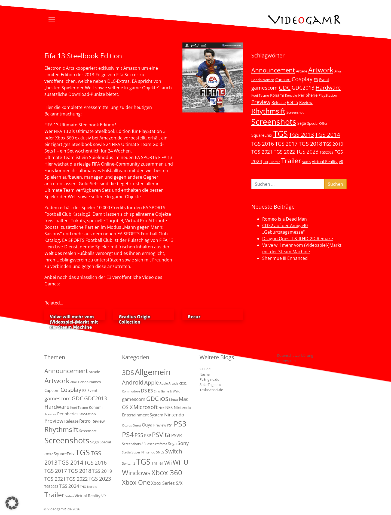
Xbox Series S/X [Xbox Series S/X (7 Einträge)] (166, 483)
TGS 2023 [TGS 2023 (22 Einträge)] (307, 151)
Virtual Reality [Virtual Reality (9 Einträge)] (325, 161)
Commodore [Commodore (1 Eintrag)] (131, 391)
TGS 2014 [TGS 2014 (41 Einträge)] (327, 134)
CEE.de (205, 368)
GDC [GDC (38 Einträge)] (152, 399)
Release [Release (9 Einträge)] (278, 102)
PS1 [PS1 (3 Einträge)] (170, 425)
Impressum (286, 360)
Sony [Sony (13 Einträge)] (183, 443)
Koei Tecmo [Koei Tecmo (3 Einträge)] (260, 95)
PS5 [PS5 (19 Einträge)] (139, 435)
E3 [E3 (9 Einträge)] (150, 391)
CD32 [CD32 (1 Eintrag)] (183, 383)
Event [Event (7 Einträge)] (324, 79)
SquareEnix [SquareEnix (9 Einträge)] (261, 135)
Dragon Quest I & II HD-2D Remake (297, 239)
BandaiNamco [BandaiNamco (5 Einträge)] (262, 79)
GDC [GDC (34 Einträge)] (285, 87)
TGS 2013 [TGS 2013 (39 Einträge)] (301, 134)
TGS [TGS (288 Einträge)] (143, 461)
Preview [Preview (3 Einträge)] (159, 425)
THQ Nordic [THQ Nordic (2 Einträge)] (271, 162)
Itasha (205, 374)
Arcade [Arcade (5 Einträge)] (301, 71)
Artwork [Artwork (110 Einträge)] (320, 69)
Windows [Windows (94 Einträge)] (136, 472)
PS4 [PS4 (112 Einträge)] (128, 434)
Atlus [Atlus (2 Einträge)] (337, 71)
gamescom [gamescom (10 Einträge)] (133, 399)
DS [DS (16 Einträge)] (144, 390)
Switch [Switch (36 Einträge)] (173, 451)
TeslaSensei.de (211, 389)
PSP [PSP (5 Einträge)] (147, 435)
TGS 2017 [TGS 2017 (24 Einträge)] (286, 143)
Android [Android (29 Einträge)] (132, 382)
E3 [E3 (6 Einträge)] (316, 79)
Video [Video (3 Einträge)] (306, 162)
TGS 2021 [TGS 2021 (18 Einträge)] (262, 151)
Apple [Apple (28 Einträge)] (151, 382)
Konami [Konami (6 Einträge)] (277, 95)
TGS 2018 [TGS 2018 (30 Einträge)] (310, 143)
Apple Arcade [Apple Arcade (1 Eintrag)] (169, 383)
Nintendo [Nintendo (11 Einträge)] (174, 415)
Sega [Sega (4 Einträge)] (172, 443)
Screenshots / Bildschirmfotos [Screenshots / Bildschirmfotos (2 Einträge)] (144, 443)
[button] (12, 503)
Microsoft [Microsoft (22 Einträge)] (145, 407)
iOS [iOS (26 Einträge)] (164, 399)
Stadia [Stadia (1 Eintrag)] (126, 452)
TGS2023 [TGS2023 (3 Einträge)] (327, 152)
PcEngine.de (209, 379)
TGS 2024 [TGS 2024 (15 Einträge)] (69, 486)
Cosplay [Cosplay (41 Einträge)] (302, 79)
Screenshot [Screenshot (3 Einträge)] (295, 112)
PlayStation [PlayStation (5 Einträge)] (328, 95)
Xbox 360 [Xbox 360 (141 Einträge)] (166, 472)
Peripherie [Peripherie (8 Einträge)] (307, 95)
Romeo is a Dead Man (284, 219)
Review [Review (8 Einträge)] (306, 102)
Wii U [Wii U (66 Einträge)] (180, 462)
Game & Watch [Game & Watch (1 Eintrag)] (171, 391)
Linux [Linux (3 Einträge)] (173, 399)
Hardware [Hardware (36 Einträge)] (328, 87)
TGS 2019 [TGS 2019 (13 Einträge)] (333, 144)
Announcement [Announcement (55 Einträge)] (273, 70)
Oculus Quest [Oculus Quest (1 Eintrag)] (131, 425)
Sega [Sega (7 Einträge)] (301, 123)
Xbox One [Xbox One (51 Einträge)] (136, 482)
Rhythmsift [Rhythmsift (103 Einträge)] (268, 110)
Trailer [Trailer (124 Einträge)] (291, 160)
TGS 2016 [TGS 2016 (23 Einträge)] (262, 143)
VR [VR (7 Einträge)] (341, 161)
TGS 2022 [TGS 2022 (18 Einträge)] (284, 151)
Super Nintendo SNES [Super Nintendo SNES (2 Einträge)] (148, 452)
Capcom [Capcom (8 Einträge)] (283, 79)
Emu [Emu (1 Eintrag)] (157, 391)
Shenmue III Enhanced (285, 258)
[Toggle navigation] (51, 19)
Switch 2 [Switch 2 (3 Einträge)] (128, 463)
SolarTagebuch (212, 384)
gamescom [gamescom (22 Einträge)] (264, 87)
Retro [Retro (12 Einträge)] (292, 102)
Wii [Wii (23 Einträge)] (168, 462)
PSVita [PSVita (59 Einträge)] (161, 434)
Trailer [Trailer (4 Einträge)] (157, 463)
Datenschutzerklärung (295, 355)
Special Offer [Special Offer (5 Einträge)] (317, 123)
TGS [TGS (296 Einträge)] (280, 133)
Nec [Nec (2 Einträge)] (161, 408)
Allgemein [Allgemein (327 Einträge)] (153, 372)
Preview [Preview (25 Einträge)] (260, 102)
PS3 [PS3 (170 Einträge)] (180, 424)
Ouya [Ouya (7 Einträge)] (147, 425)
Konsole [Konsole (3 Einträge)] (291, 95)
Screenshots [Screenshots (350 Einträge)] (273, 121)
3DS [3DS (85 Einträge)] (128, 372)
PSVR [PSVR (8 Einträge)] (176, 435)
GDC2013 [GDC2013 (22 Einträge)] (303, 87)
